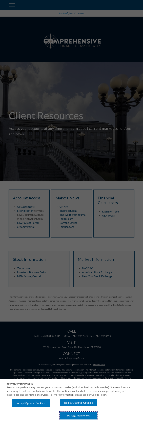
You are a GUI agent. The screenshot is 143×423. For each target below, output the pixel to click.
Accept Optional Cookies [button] (31, 403)
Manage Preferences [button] (78, 415)
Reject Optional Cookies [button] (78, 402)
